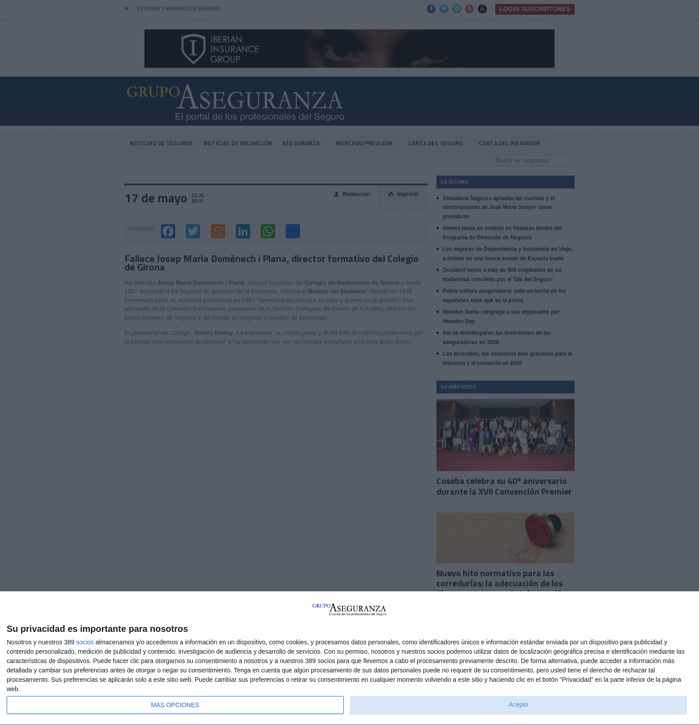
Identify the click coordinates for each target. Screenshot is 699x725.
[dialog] (349, 658)
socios (85, 642)
